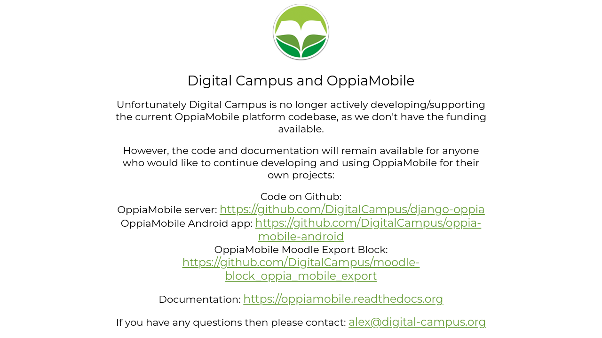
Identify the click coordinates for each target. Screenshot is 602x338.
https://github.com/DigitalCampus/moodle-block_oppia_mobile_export (301, 269)
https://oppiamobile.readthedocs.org (343, 299)
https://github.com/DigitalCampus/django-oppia (352, 209)
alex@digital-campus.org (417, 322)
